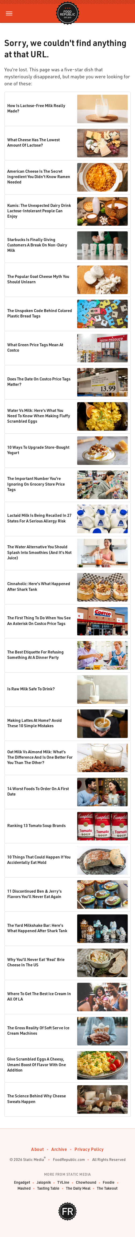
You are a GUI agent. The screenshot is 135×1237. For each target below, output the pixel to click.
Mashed (24, 1188)
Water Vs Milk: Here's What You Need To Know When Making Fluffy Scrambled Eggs (38, 416)
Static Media (33, 1159)
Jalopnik (44, 1183)
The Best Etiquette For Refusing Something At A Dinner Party (35, 654)
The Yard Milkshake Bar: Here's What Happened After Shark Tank (37, 928)
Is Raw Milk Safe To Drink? (31, 688)
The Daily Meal (78, 1188)
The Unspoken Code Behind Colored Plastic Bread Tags (39, 313)
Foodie (109, 1183)
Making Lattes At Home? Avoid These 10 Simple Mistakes (34, 723)
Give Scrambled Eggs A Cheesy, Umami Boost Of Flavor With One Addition (36, 1064)
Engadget (22, 1183)
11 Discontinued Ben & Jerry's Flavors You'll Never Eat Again (34, 893)
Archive (59, 1149)
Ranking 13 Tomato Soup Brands (36, 825)
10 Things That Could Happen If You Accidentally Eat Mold (38, 859)
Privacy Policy (89, 1149)
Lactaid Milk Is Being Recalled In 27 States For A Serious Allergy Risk (39, 518)
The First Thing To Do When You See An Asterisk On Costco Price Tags (39, 620)
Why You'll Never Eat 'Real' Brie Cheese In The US (36, 962)
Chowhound (86, 1183)
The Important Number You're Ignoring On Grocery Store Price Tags (36, 484)
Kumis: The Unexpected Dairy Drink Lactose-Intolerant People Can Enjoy (39, 211)
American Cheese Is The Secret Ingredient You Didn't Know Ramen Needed (38, 176)
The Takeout (107, 1188)
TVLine (63, 1183)
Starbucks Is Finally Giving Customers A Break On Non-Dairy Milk (37, 245)
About (37, 1149)
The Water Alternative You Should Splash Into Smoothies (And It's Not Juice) (39, 552)
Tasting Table (48, 1188)
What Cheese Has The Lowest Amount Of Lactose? (33, 142)
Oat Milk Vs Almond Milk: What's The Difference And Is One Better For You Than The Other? (40, 757)
